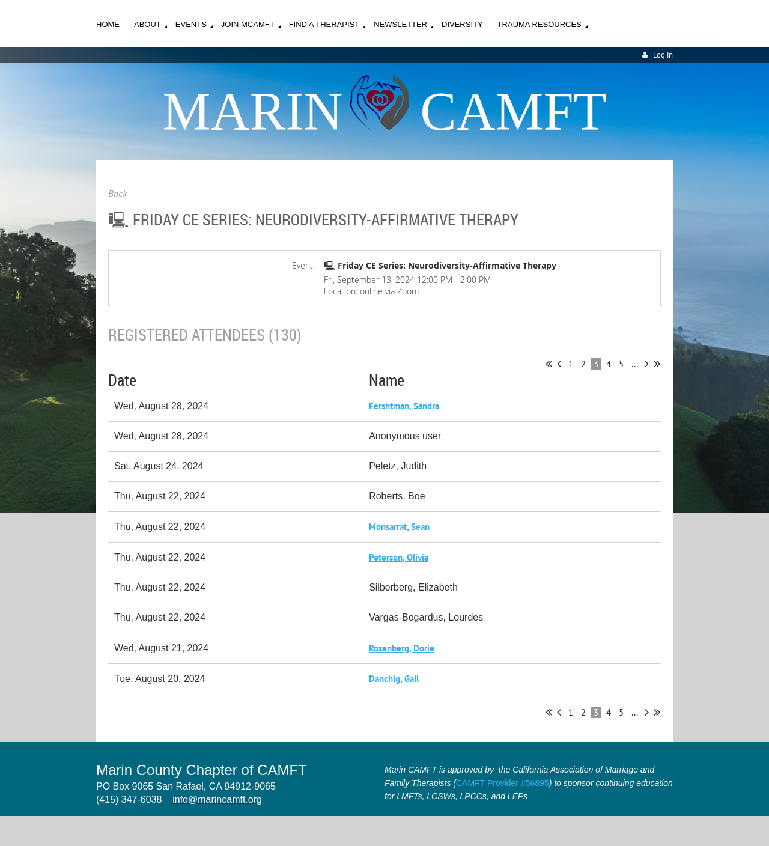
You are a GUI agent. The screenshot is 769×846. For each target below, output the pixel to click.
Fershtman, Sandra (404, 406)
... (634, 364)
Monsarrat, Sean (399, 526)
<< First (548, 364)
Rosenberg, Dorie (401, 648)
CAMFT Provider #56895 (502, 783)
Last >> (656, 364)
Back (117, 193)
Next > (646, 364)
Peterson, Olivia (398, 557)
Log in (663, 55)
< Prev (559, 364)
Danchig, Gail (394, 678)
